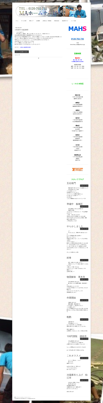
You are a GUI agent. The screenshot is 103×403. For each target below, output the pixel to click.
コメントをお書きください (22, 51)
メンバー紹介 (73, 20)
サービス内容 (23, 20)
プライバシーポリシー (21, 397)
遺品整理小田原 (27, 47)
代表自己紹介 (56, 20)
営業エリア (31, 20)
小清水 (21, 47)
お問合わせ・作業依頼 (47, 20)
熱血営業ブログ (65, 20)
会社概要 (38, 20)
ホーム (17, 20)
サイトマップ (28, 397)
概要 (15, 397)
